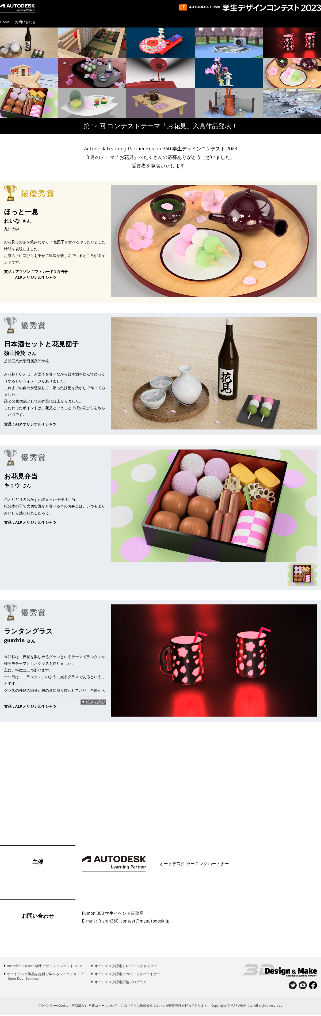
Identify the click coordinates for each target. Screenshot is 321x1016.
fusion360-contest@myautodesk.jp (134, 921)
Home (5, 22)
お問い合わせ (25, 22)
